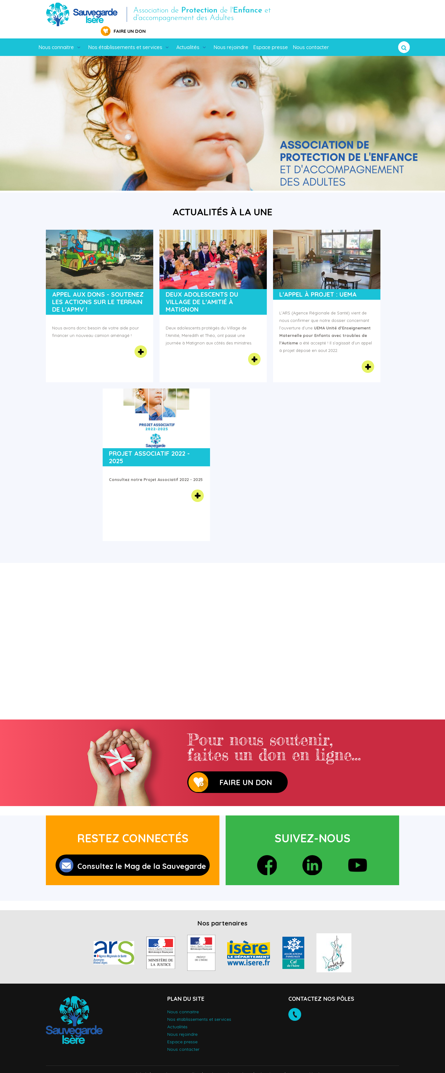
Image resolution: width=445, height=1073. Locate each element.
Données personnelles (176, 1065)
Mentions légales (306, 1065)
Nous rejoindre (230, 37)
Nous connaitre (56, 37)
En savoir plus (140, 342)
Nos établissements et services (125, 37)
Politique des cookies (228, 1065)
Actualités (187, 37)
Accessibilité (134, 1065)
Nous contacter (311, 37)
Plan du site (269, 1065)
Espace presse (270, 37)
